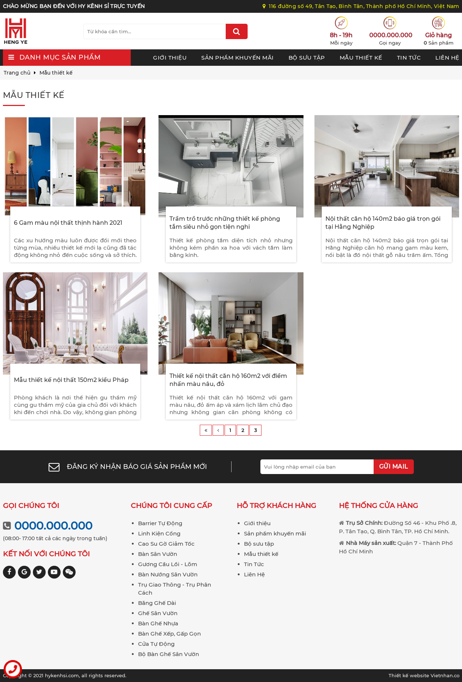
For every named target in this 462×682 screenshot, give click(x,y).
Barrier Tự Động (160, 523)
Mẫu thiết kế (361, 57)
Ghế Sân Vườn (157, 613)
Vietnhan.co (424, 675)
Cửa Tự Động (156, 643)
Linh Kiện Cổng (159, 533)
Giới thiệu (170, 57)
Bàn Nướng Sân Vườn (168, 574)
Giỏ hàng (438, 35)
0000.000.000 (390, 35)
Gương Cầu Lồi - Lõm (167, 564)
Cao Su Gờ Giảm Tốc (166, 543)
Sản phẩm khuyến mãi (237, 57)
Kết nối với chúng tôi (46, 554)
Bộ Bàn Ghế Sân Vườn (168, 654)
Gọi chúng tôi (31, 505)
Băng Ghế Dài (157, 602)
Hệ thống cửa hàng (378, 505)
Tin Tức (409, 57)
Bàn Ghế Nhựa (158, 623)
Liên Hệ (447, 57)
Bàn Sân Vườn (157, 553)
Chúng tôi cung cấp (171, 505)
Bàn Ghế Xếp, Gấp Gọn (169, 633)
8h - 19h (341, 35)
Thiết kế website (410, 675)
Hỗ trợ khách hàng (276, 505)
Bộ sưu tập (307, 57)
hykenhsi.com (62, 675)
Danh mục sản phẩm (60, 57)
